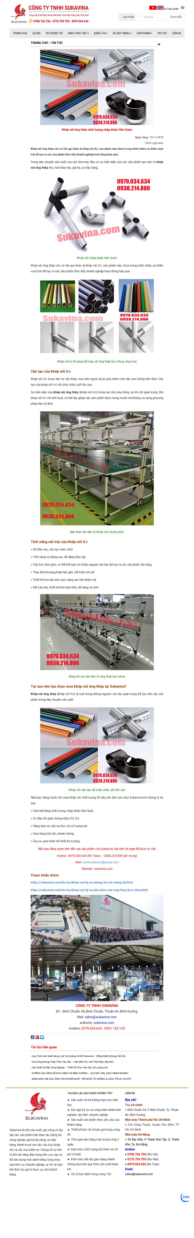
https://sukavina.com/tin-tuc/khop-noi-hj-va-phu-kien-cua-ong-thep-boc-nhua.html (89, 890)
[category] (129, 17)
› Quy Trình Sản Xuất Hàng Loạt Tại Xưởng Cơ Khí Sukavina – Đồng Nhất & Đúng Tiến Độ (78, 1056)
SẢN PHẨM (144, 33)
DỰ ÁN (36, 33)
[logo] (53, 14)
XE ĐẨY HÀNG (122, 33)
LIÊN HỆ (176, 33)
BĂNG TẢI (100, 33)
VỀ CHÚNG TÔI (54, 33)
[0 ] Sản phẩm (171, 8)
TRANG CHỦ (20, 33)
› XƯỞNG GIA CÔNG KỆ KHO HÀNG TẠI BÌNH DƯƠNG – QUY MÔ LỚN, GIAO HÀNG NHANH (79, 1073)
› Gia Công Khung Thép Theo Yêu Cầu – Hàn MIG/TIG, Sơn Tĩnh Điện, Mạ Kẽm (72, 1061)
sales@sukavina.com (139, 1174)
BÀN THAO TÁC (78, 33)
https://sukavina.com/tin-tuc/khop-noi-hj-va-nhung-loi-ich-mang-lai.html (82, 882)
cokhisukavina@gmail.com (101, 862)
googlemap (152, 1205)
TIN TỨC (162, 33)
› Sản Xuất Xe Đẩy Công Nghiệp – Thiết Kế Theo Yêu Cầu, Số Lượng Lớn (69, 1067)
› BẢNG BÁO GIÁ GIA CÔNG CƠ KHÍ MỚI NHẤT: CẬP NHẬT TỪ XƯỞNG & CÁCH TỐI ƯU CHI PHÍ (81, 1078)
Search (176, 17)
